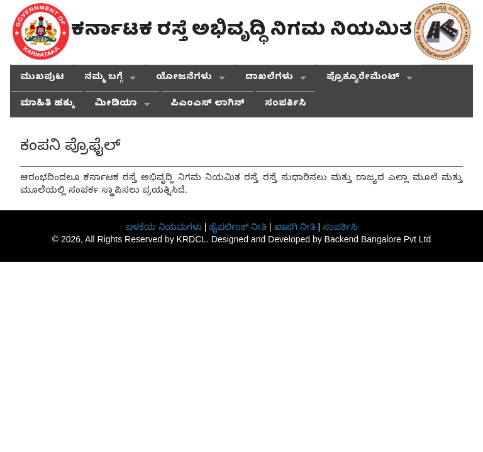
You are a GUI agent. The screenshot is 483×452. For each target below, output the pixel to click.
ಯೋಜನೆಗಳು (184, 78)
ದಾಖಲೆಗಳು (269, 78)
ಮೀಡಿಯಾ (115, 104)
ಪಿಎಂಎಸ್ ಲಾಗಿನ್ (207, 104)
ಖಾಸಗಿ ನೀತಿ (295, 227)
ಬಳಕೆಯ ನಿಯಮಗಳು (164, 227)
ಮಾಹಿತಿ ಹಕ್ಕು (47, 104)
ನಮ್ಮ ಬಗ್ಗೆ (103, 78)
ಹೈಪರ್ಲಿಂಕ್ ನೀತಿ (238, 227)
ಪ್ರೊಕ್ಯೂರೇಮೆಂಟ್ (362, 78)
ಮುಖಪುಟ (42, 78)
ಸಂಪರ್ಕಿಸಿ (285, 104)
